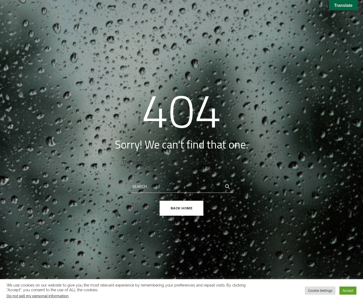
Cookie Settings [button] (320, 290)
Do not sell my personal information (38, 296)
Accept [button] (348, 290)
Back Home (182, 208)
